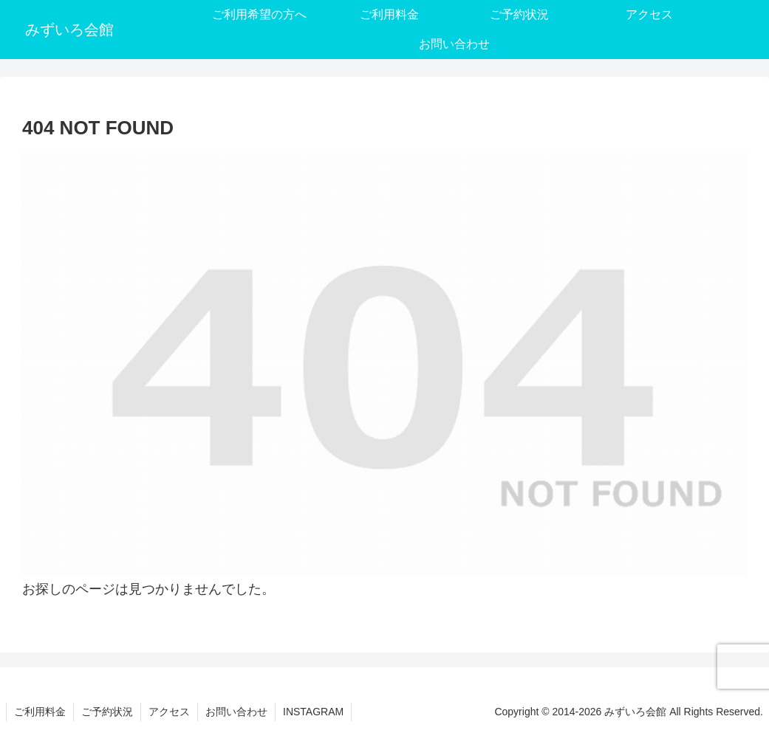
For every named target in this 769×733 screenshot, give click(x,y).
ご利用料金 (40, 711)
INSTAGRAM (313, 711)
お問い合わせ (236, 711)
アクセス (169, 711)
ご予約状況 (107, 711)
